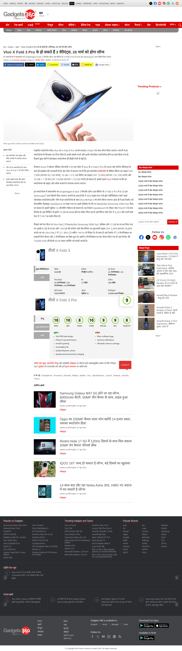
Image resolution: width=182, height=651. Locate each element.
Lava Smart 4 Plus (72, 534)
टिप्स (64, 30)
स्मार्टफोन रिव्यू (52, 363)
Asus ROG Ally (98, 546)
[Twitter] (148, 237)
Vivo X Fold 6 (70, 525)
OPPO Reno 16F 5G (73, 531)
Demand (67, 375)
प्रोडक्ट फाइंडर (111, 25)
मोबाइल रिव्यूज (144, 248)
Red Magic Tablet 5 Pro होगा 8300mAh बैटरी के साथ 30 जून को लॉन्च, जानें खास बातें (116, 602)
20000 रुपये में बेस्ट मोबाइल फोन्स (150, 195)
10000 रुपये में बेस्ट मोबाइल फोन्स (150, 181)
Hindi (104, 624)
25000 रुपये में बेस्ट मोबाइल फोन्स (150, 199)
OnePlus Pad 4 (38, 537)
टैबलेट (19, 30)
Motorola (145, 537)
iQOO (125, 552)
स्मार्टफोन (102, 171)
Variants (116, 375)
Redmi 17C (69, 548)
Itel (143, 525)
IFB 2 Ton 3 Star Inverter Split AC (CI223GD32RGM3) (104, 556)
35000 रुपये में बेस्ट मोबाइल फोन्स (150, 208)
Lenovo (145, 531)
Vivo (108, 179)
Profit (20, 4)
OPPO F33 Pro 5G (40, 540)
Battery (75, 375)
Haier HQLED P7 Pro (101, 537)
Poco (144, 552)
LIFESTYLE (56, 4)
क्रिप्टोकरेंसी (161, 25)
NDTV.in (67, 638)
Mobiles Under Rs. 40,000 (14, 537)
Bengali (115, 624)
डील (149, 25)
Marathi (120, 4)
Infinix (125, 549)
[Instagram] (161, 237)
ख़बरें (17, 47)
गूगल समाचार (70, 366)
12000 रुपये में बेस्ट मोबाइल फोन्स (150, 186)
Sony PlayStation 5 (40, 528)
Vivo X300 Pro (9, 549)
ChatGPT (7, 531)
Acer (125, 525)
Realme (164, 525)
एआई (34, 24)
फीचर (60, 25)
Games (79, 4)
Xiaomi (164, 546)
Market (83, 375)
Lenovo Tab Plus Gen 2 (102, 528)
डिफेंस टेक (85, 25)
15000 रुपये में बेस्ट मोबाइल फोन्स (150, 190)
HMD (125, 540)
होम (7, 25)
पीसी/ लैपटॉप (52, 30)
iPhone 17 (36, 549)
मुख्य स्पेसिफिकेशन (42, 269)
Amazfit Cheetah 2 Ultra (102, 531)
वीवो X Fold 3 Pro (62, 300)
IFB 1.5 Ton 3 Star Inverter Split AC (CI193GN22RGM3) (104, 550)
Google (126, 537)
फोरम (127, 25)
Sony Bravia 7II (98, 540)
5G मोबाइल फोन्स (144, 172)
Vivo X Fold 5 (38, 525)
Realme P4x (70, 545)
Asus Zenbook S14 (11, 543)
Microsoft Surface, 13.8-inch (76, 551)
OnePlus (145, 546)
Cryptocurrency (38, 543)
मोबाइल (9, 30)
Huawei (126, 546)
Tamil (125, 624)
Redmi (164, 528)
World (13, 4)
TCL (163, 540)
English (94, 624)
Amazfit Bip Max (99, 534)
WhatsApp (114, 636)
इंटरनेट (95, 30)
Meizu (144, 534)
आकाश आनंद (39, 60)
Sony (163, 537)
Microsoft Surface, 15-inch (76, 555)
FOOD (47, 4)
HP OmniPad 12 (39, 531)
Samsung (165, 531)
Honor (125, 543)
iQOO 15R (7, 558)
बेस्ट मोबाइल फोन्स (144, 177)
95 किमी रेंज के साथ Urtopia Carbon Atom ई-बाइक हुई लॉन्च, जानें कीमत (71, 600)
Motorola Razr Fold (11, 528)
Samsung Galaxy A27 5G (75, 537)
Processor (58, 375)
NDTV (6, 4)
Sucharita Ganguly (19, 60)
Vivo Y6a (68, 528)
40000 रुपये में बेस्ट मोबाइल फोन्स (150, 213)
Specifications (98, 375)
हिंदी (26, 4)
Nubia (144, 543)
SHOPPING (87, 4)
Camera (125, 375)
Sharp (163, 534)
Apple (125, 534)
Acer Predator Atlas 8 (101, 543)
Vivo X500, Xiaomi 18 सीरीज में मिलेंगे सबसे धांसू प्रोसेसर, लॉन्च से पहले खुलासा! (26, 600)
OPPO (145, 549)
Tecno (163, 543)
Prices (37, 379)
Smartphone (47, 375)
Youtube (103, 636)
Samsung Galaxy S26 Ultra (15, 525)
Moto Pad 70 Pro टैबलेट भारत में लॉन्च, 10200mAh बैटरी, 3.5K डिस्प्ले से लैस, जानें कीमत (27, 575)
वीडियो (71, 25)
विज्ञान (85, 30)
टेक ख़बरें (18, 25)
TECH (72, 4)
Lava (144, 528)
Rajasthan (104, 4)
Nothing (145, 540)
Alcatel (126, 531)
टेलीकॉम (74, 30)
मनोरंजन (39, 30)
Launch (109, 375)
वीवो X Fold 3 (59, 251)
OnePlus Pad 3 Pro (100, 525)
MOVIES (32, 4)
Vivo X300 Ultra (10, 540)
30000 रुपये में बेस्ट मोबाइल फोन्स (150, 204)
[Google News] (175, 237)
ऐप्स (28, 30)
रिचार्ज (137, 25)
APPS (95, 4)
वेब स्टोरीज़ (128, 30)
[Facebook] (141, 237)
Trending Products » (149, 86)
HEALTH (65, 4)
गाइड (97, 25)
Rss (119, 636)
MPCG (112, 4)
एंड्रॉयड (41, 366)
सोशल (105, 30)
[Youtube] (154, 237)
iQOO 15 (7, 546)
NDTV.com (68, 635)
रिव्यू (42, 319)
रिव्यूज (50, 25)
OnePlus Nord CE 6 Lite (42, 534)
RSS (40, 621)
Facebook (92, 636)
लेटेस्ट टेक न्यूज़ (40, 363)
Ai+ (124, 528)
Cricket (40, 4)
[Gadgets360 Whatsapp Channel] (168, 237)
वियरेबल (116, 30)
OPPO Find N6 (9, 534)
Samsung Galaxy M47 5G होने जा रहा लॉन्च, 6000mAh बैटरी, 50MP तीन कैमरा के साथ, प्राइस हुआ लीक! (161, 602)
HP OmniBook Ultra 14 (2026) (45, 546)
